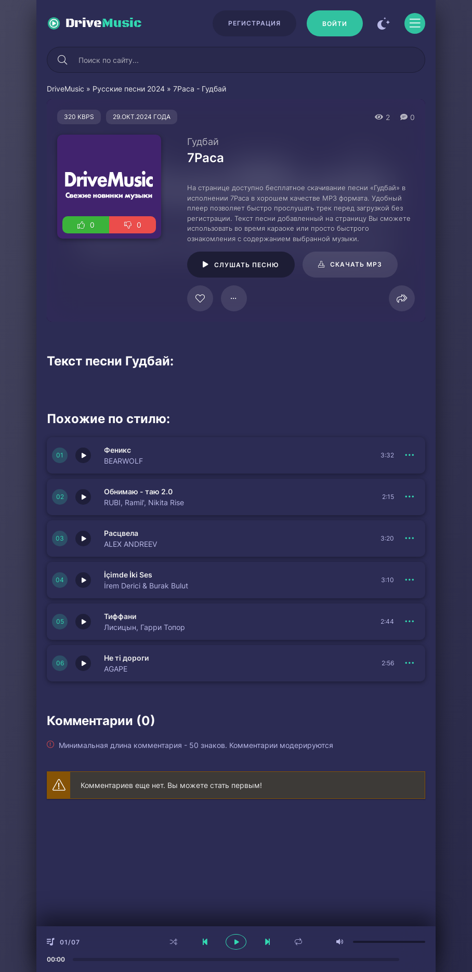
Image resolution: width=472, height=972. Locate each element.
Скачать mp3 (356, 264)
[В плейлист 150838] (409, 538)
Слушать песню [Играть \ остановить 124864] (246, 265)
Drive (103, 23)
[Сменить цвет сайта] (383, 23)
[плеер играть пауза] (236, 942)
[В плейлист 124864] (234, 298)
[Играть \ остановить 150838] (83, 538)
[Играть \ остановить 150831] (83, 580)
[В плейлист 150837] (409, 663)
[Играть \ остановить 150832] (83, 497)
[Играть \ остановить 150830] (83, 622)
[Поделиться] (402, 298)
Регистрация (254, 23)
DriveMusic (65, 88)
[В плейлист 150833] (409, 455)
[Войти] (335, 23)
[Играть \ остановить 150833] (83, 455)
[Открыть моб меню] (414, 23)
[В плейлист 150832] (409, 497)
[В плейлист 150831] (409, 580)
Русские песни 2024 (129, 88)
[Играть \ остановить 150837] (83, 663)
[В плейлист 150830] (409, 621)
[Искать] (62, 60)
